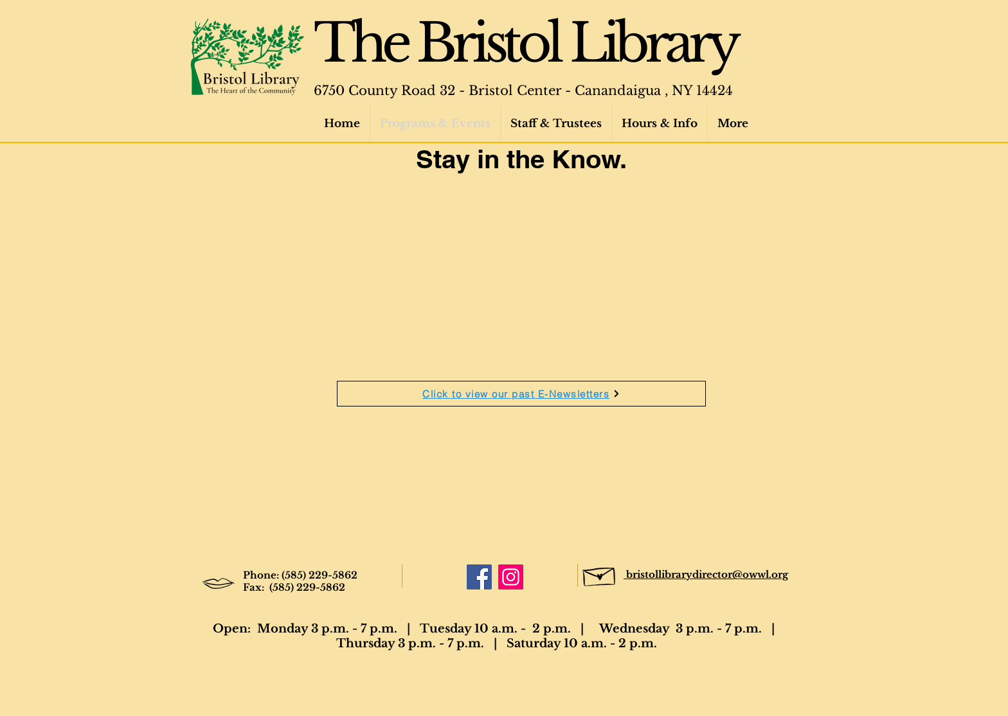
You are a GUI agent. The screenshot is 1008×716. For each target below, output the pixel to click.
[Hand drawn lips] (218, 583)
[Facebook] (479, 576)
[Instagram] (510, 576)
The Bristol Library (525, 43)
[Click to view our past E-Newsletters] (521, 393)
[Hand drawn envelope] (600, 574)
